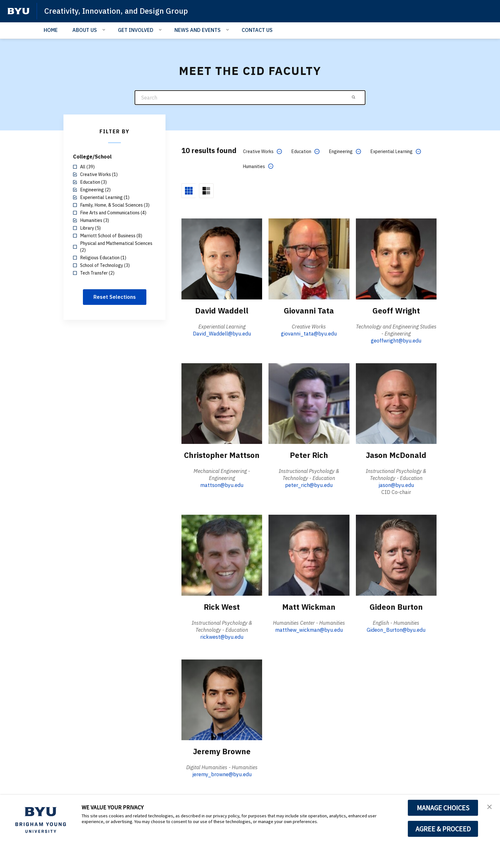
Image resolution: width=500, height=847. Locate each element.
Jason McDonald (396, 455)
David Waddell (221, 311)
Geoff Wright (396, 311)
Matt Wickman (308, 607)
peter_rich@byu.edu (309, 485)
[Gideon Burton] (396, 555)
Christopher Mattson (222, 455)
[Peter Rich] (308, 403)
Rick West (222, 607)
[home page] (18, 11)
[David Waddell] (221, 258)
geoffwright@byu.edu (396, 340)
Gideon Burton (396, 607)
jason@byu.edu (396, 485)
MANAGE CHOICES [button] (443, 807)
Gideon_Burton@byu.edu (396, 630)
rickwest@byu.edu (221, 637)
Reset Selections (114, 297)
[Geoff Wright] (396, 258)
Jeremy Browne (222, 751)
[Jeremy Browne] (221, 699)
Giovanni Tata (309, 311)
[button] (489, 806)
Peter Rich (309, 455)
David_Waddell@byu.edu (222, 333)
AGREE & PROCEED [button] (443, 828)
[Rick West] (221, 555)
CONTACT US (257, 30)
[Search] (250, 97)
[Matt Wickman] (308, 555)
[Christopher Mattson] (221, 403)
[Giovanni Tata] (308, 258)
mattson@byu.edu (221, 485)
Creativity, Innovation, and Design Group (116, 11)
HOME (51, 30)
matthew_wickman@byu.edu (309, 630)
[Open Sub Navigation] (104, 30)
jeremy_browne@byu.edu (222, 774)
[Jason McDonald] (396, 403)
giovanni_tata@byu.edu (309, 333)
